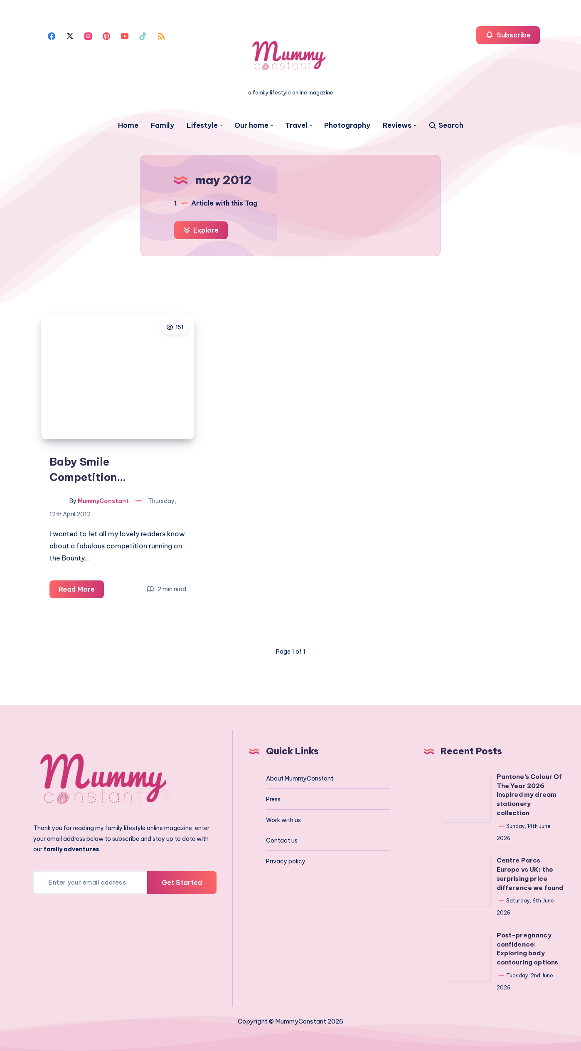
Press (273, 798)
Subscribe (508, 34)
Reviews (397, 125)
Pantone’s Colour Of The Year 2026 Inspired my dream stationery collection (529, 794)
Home (128, 125)
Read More (81, 589)
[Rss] (161, 35)
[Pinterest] (106, 35)
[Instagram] (88, 35)
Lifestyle (202, 125)
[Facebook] (51, 35)
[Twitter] (70, 35)
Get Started (182, 881)
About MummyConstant (299, 777)
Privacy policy (285, 860)
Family (162, 125)
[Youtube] (124, 35)
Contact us (282, 839)
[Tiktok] (143, 35)
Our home (251, 125)
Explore (201, 230)
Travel (296, 125)
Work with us (283, 819)
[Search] (445, 125)
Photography (347, 125)
